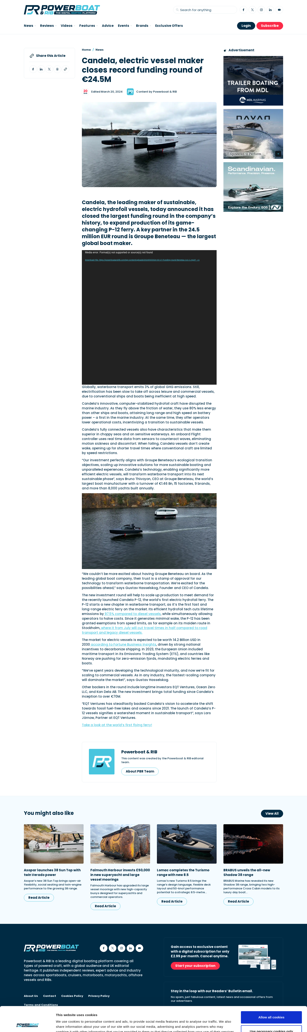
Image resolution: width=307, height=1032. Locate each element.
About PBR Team (140, 771)
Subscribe (270, 25)
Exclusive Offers (169, 25)
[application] (149, 317)
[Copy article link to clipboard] (65, 69)
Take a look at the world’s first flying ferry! (117, 725)
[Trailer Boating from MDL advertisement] (253, 81)
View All (272, 813)
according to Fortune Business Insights (123, 644)
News (100, 50)
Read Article (38, 897)
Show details (66, 1023)
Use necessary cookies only (271, 1006)
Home (86, 50)
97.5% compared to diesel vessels (132, 614)
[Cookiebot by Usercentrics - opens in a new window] (27, 1024)
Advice (108, 25)
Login (246, 25)
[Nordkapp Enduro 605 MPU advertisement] (253, 187)
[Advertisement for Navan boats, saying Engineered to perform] (253, 134)
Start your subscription (195, 965)
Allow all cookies (271, 992)
